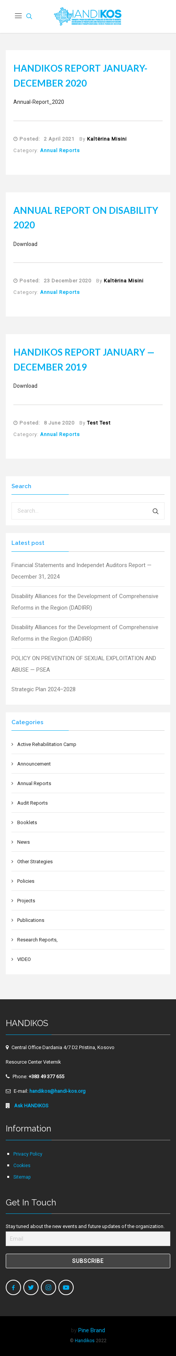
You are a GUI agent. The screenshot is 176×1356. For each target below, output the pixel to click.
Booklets (27, 822)
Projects (26, 900)
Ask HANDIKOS (30, 1105)
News (23, 842)
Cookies (22, 1165)
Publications (30, 920)
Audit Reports (32, 803)
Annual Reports (60, 150)
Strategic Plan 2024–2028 (43, 689)
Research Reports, (37, 940)
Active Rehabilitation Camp (46, 744)
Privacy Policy (27, 1154)
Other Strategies (35, 861)
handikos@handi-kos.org (57, 1091)
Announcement (34, 764)
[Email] (88, 1238)
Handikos (85, 1340)
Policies (25, 881)
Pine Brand (91, 1330)
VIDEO (24, 959)
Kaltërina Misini (107, 139)
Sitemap (22, 1177)
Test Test (99, 423)
